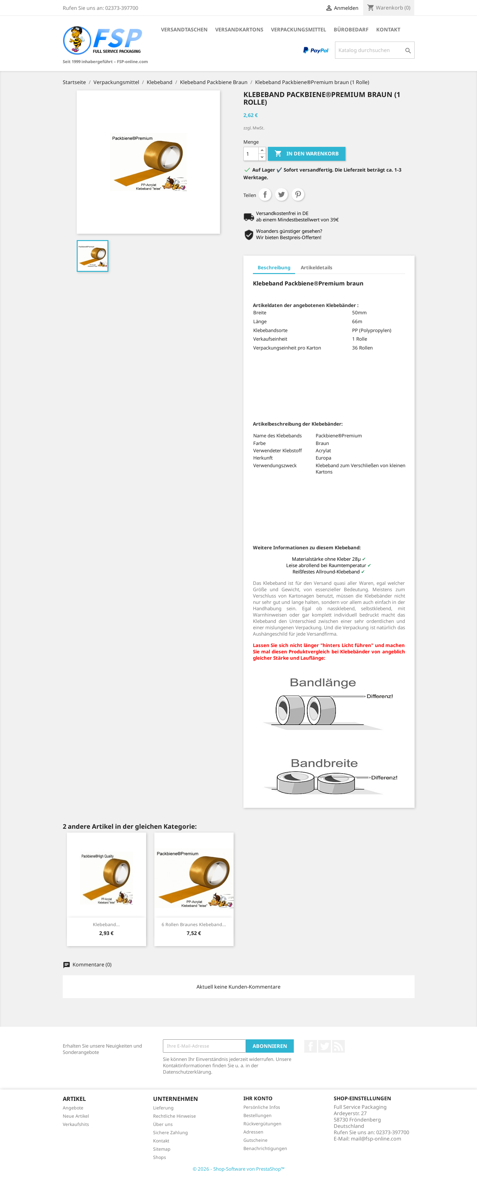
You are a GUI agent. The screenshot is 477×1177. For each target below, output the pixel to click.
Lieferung (163, 1108)
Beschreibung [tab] (274, 267)
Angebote (73, 1108)
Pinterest (298, 194)
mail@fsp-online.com (376, 1138)
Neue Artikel (76, 1116)
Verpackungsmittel (298, 29)
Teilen (265, 194)
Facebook (310, 1046)
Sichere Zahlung (170, 1132)
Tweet (281, 194)
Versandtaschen (184, 29)
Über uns (163, 1124)
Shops (159, 1157)
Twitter (324, 1046)
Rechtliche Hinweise (174, 1116)
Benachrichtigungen (265, 1148)
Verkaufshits (76, 1124)
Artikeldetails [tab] (316, 267)
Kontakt (388, 29)
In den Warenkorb (306, 154)
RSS (338, 1046)
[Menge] (251, 154)
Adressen (253, 1132)
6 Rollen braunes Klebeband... (194, 924)
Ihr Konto (258, 1098)
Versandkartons (239, 29)
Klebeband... (106, 924)
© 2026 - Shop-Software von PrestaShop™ (239, 1169)
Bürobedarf (351, 29)
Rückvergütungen (262, 1124)
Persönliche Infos (261, 1107)
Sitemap (162, 1149)
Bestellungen (257, 1115)
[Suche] (375, 50)
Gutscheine (255, 1140)
